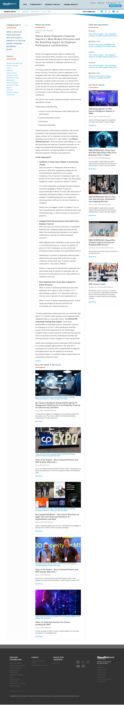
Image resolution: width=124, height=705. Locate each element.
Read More (39, 421)
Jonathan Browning (104, 117)
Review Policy (101, 670)
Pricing (44, 12)
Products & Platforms (17, 41)
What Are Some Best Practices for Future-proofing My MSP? (53, 623)
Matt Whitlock (49, 522)
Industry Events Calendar (40, 665)
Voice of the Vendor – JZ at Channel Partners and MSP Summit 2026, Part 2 (103, 56)
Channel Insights (71, 4)
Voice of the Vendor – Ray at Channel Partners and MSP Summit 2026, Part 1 (56, 570)
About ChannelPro (16, 663)
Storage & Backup (12, 92)
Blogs (9, 49)
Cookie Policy (101, 677)
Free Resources (111, 3)
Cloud (8, 68)
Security (8, 87)
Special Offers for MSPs (17, 684)
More (49, 12)
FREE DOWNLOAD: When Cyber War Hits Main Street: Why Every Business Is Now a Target (103, 152)
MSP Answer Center (12, 78)
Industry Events (11, 73)
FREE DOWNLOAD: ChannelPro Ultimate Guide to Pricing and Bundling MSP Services (102, 242)
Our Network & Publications (15, 672)
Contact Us (101, 668)
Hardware (9, 70)
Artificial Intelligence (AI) (14, 63)
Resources (11, 46)
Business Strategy (52, 4)
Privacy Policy (101, 675)
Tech (25, 4)
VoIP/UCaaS (10, 95)
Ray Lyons (46, 465)
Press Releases (13, 35)
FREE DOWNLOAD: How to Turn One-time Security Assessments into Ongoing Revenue (102, 199)
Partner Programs (12, 82)
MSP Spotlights (13, 38)
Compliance (25, 12)
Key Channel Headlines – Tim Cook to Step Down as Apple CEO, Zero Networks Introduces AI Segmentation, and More (57, 516)
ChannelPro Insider (115, 6)
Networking (10, 80)
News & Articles (14, 32)
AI (19, 12)
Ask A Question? (15, 686)
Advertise (100, 3)
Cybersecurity (36, 4)
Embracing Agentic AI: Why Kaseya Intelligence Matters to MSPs (101, 111)
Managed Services (12, 75)
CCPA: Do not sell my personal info (104, 681)
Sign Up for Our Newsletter (15, 680)
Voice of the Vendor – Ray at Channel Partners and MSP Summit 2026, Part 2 (56, 461)
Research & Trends (12, 85)
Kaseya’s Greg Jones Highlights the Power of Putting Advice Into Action (102, 46)
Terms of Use (101, 672)
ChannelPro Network (50, 411)
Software (9, 90)
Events (93, 3)
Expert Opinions (14, 43)
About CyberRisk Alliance (18, 666)
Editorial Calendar (15, 668)
